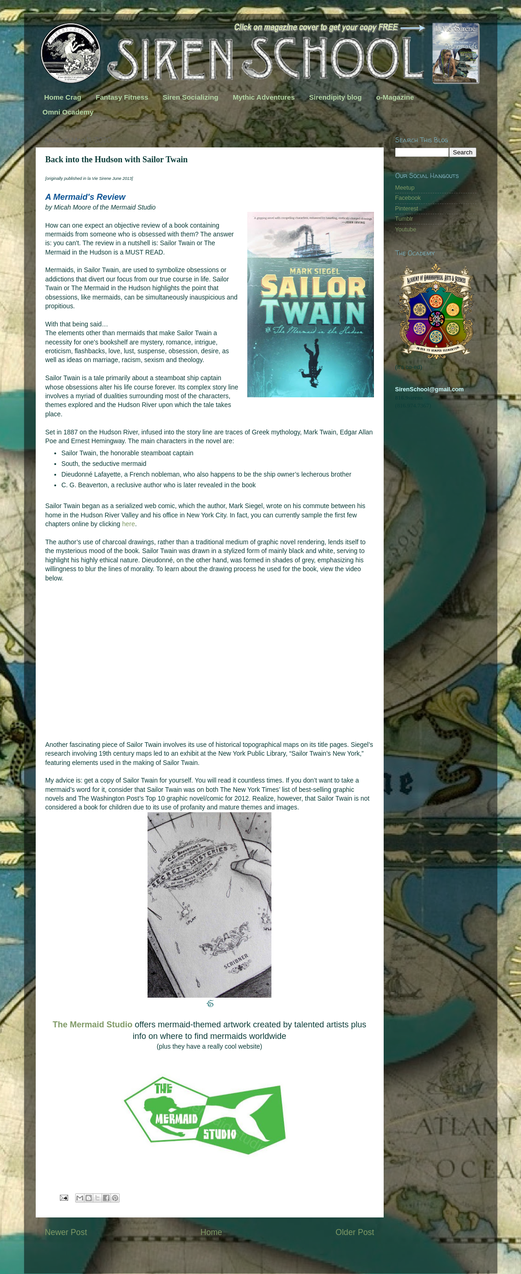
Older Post (354, 1232)
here (128, 524)
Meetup (405, 188)
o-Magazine (395, 97)
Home (211, 1232)
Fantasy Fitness (122, 97)
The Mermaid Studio (93, 1024)
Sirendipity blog (335, 97)
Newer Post (66, 1232)
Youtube (406, 229)
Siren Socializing (191, 97)
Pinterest (406, 208)
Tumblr (404, 219)
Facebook (408, 198)
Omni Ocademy (68, 112)
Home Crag (62, 97)
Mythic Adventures (264, 97)
